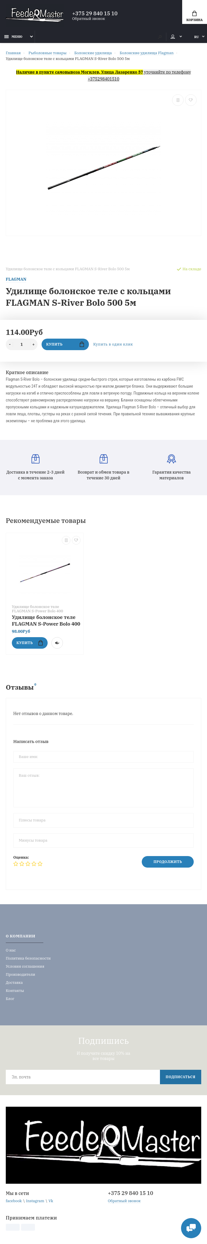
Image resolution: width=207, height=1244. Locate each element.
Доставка (14, 982)
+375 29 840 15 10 (95, 13)
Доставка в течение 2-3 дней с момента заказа (35, 467)
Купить (65, 344)
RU (196, 37)
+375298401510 (103, 79)
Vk (51, 1200)
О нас (11, 950)
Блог (10, 998)
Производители (20, 974)
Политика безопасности (28, 958)
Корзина (195, 16)
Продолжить (168, 862)
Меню (13, 37)
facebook (14, 1200)
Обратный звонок (88, 18)
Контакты (15, 990)
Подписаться (180, 1077)
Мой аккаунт (173, 37)
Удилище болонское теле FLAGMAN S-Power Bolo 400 (46, 620)
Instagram (35, 1200)
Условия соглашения (25, 966)
